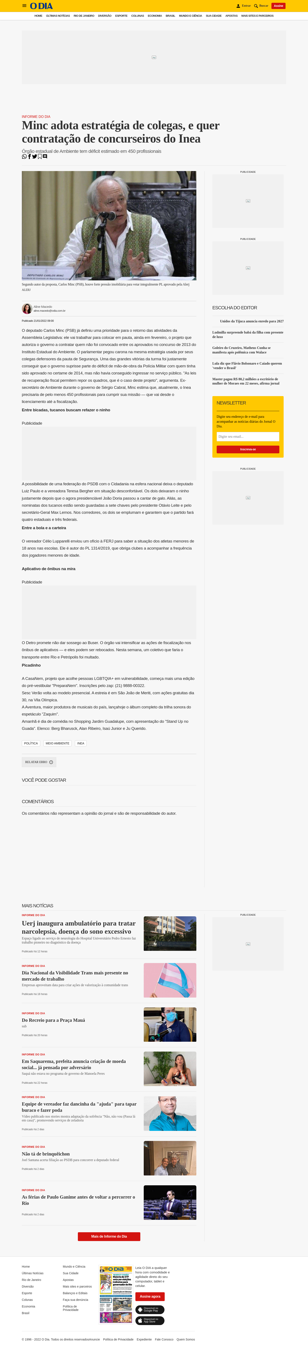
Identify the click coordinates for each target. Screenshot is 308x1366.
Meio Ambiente (57, 743)
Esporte (121, 15)
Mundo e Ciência (190, 15)
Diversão (104, 15)
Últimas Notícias (58, 15)
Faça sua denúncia (75, 1299)
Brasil (170, 15)
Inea (80, 743)
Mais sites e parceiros (257, 15)
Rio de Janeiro (84, 15)
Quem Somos (186, 1339)
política (31, 743)
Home (38, 15)
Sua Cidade (214, 15)
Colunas (137, 15)
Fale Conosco (164, 1339)
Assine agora (150, 1296)
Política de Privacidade (70, 1308)
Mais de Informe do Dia (109, 1236)
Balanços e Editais (75, 1293)
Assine (278, 6)
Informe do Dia (36, 117)
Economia (155, 15)
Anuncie (94, 1339)
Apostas (231, 15)
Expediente (144, 1339)
